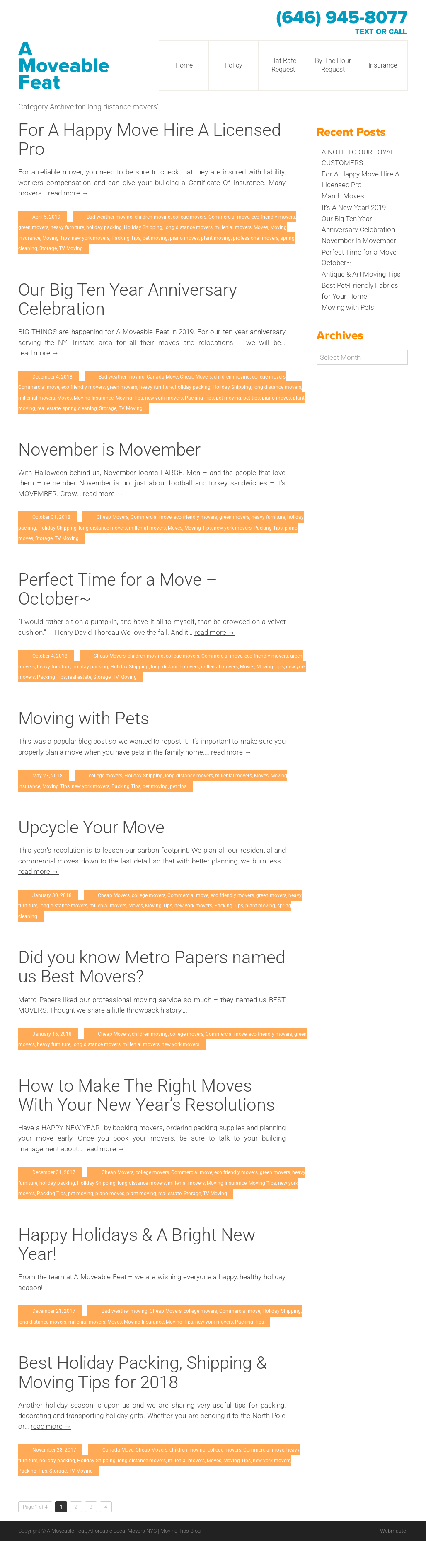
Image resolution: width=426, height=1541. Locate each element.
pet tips (251, 398)
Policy (233, 65)
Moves (261, 227)
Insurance (382, 65)
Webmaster (394, 1531)
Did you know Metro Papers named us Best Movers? (151, 966)
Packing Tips (125, 238)
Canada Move (162, 377)
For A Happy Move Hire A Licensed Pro (149, 139)
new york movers (90, 238)
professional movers (255, 238)
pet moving (155, 238)
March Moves (343, 196)
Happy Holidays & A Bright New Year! (137, 1244)
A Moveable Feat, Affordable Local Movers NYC (102, 1531)
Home (184, 65)
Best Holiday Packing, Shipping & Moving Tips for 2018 (142, 1372)
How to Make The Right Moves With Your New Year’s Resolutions (146, 1095)
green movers (33, 227)
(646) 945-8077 (342, 18)
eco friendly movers (273, 217)
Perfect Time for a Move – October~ (117, 589)
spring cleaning (80, 408)
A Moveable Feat (63, 66)
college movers (189, 217)
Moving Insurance (94, 398)
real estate (49, 408)
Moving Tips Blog (180, 1531)
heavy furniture (67, 227)
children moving (153, 217)
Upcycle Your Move (91, 827)
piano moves (184, 238)
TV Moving (71, 248)
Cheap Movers (196, 377)
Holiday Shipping (143, 227)
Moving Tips (56, 238)
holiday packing (104, 227)
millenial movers (233, 227)
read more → (68, 193)
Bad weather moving (110, 217)
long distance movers (189, 227)
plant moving (216, 238)
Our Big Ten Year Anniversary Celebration (127, 299)
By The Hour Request (333, 65)
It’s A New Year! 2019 (354, 207)
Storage (48, 248)
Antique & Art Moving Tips (361, 274)
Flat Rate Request (283, 65)
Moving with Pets (83, 718)
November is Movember (109, 449)
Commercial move (228, 217)
